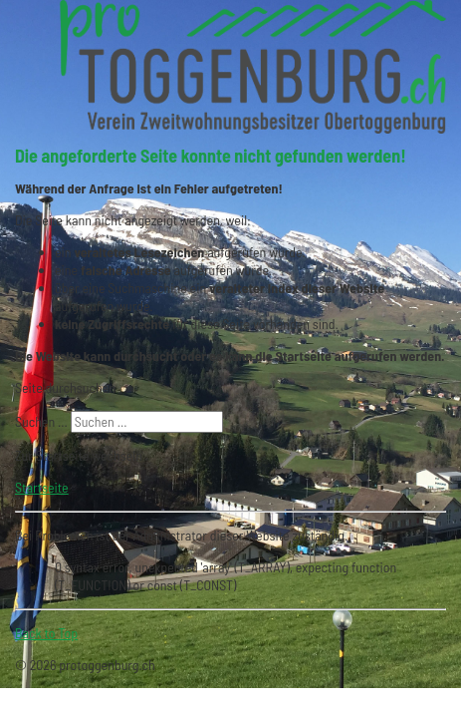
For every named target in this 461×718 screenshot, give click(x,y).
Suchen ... (41, 421)
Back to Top (46, 632)
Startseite (42, 487)
